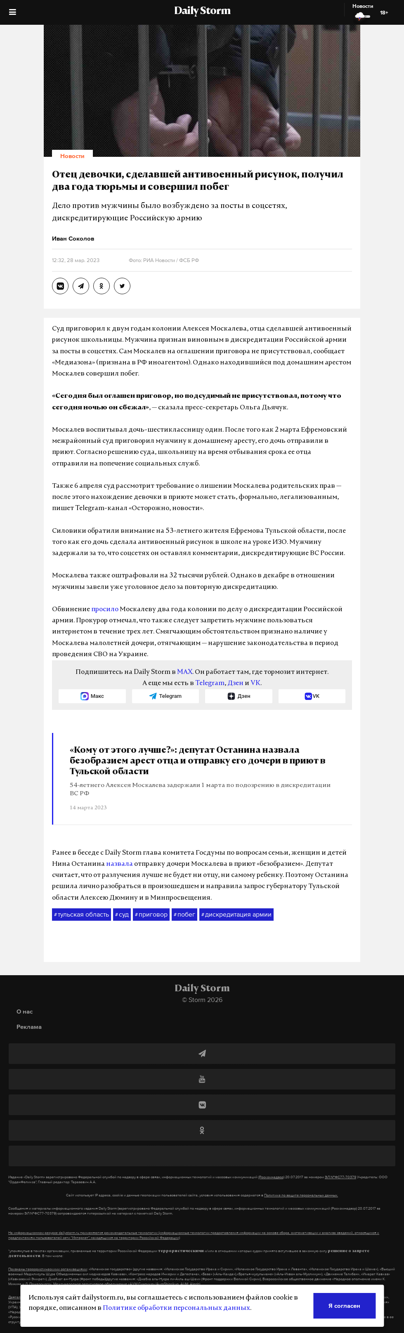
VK (255, 683)
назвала (119, 864)
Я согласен (344, 1305)
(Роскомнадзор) (271, 1177)
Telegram (209, 683)
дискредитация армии (236, 914)
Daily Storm (202, 12)
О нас (25, 1011)
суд (122, 914)
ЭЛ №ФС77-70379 (340, 1177)
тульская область (81, 914)
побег (184, 914)
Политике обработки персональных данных (176, 1308)
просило (104, 609)
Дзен (235, 683)
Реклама (29, 1026)
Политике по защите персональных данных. (301, 1195)
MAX (184, 672)
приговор (151, 914)
